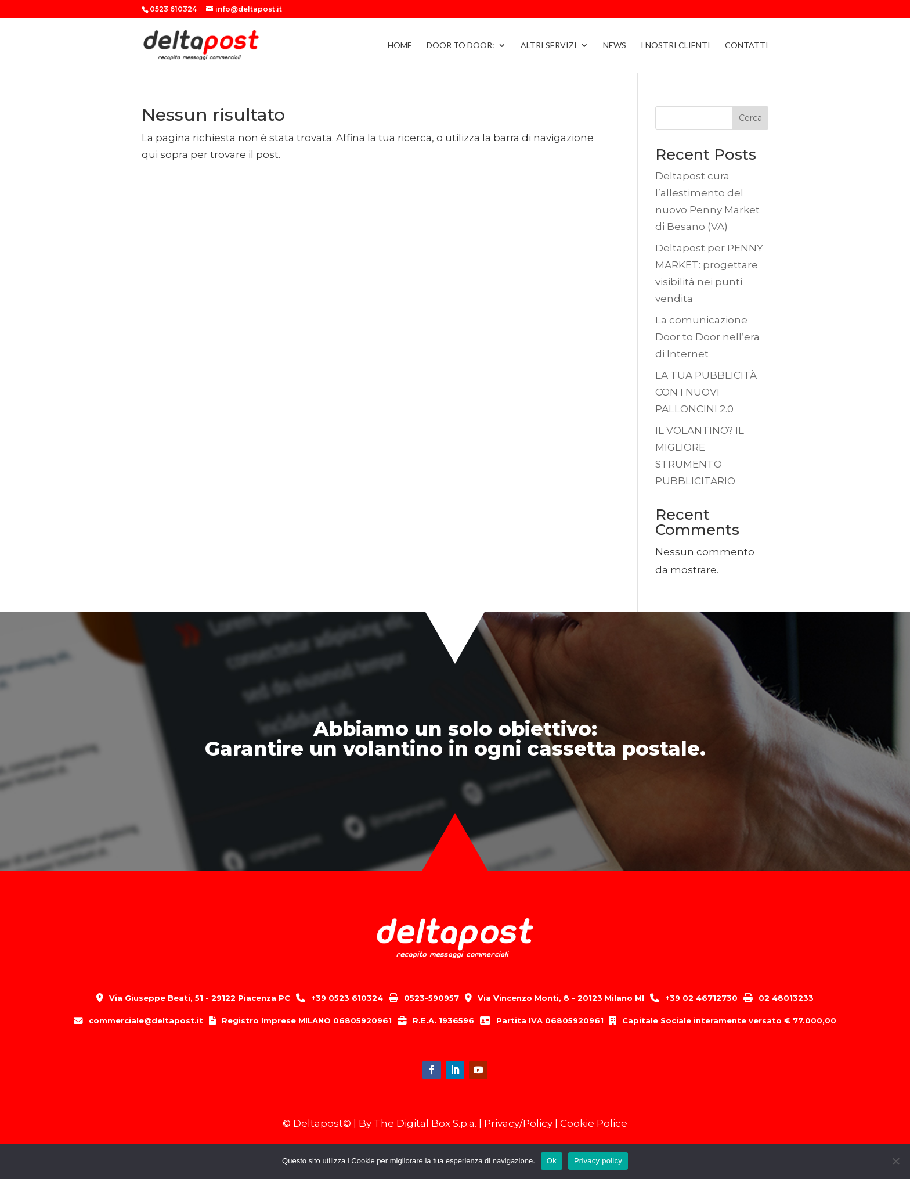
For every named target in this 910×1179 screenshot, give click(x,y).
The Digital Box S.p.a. (425, 1123)
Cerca (750, 118)
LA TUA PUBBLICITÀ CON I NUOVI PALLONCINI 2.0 (706, 392)
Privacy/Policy (518, 1123)
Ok (552, 1160)
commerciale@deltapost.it (146, 1020)
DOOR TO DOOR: (460, 45)
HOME (400, 45)
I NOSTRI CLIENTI (675, 45)
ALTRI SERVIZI (549, 45)
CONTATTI (746, 45)
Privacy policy (598, 1160)
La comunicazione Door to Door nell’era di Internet (707, 337)
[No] (895, 1161)
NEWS (614, 45)
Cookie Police (593, 1123)
